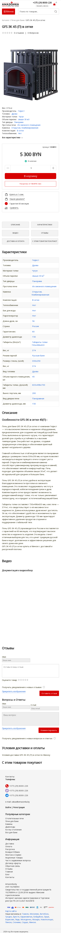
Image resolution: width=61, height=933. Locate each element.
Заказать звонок (42, 6)
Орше (46, 916)
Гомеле (25, 914)
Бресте (16, 916)
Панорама (18, 122)
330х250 (36, 361)
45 (33, 376)
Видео (15, 233)
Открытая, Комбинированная (24, 128)
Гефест (21, 111)
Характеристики (44, 224)
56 (33, 321)
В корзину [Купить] (30, 176)
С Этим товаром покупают (44, 241)
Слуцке (25, 922)
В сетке (20, 130)
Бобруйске (38, 916)
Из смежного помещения (28, 125)
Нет (20, 133)
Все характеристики (12, 137)
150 (34, 336)
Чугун (21, 116)
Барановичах (26, 916)
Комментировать (49, 730)
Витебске (44, 914)
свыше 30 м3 (23, 119)
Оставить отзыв (49, 693)
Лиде (17, 919)
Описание (15, 224)
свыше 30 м (38, 275)
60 (33, 331)
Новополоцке (47, 919)
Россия (35, 326)
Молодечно (26, 919)
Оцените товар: (15, 680)
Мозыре (36, 919)
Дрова (14, 114)
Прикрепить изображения (14, 691)
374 (34, 350)
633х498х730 (38, 385)
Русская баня (38, 355)
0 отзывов (19, 32)
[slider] (7, 33)
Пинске (8, 922)
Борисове (9, 919)
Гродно (8, 916)
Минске (32, 922)
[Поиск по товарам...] (38, 12)
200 (34, 393)
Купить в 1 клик (16, 194)
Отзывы (44, 233)
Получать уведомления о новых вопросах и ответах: (29, 738)
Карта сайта (10, 911)
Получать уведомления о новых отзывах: (23, 687)
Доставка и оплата (15, 241)
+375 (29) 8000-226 (18, 785)
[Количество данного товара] (30, 168)
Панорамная (38, 398)
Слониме (17, 922)
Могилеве (34, 914)
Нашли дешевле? (17, 199)
